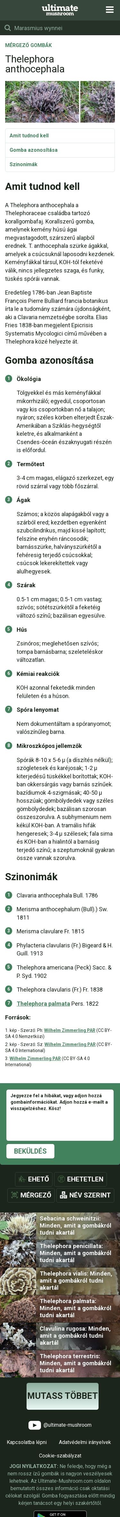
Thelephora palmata (43, 1003)
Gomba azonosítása (34, 150)
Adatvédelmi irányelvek (85, 1442)
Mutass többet (62, 1396)
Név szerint (90, 1195)
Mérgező (35, 1195)
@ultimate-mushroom (60, 1425)
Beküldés (30, 1151)
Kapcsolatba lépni (27, 1442)
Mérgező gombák (28, 45)
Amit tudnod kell (29, 136)
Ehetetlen (85, 1179)
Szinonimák (23, 164)
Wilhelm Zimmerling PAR (69, 1030)
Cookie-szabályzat (60, 1456)
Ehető (38, 1179)
